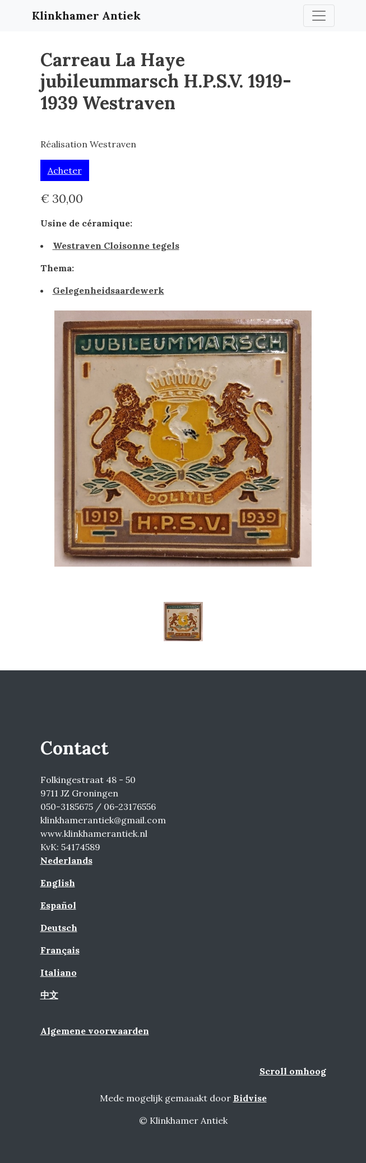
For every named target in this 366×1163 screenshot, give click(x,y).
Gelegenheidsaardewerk (108, 290)
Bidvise (250, 1098)
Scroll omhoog (293, 1071)
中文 (49, 994)
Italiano (58, 972)
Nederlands (66, 860)
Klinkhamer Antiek (86, 15)
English (57, 882)
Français (60, 950)
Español (58, 905)
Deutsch (58, 927)
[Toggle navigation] (319, 15)
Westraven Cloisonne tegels (116, 245)
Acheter (65, 170)
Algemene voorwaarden (94, 1030)
